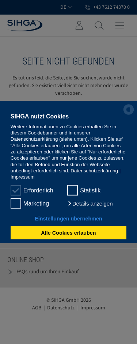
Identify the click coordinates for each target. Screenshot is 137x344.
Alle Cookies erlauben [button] (68, 233)
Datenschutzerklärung (94, 170)
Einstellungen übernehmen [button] (68, 218)
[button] (90, 203)
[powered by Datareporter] (128, 114)
